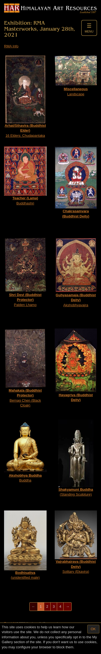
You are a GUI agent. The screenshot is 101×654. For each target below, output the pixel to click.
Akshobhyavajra (76, 272)
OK (93, 629)
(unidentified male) (25, 545)
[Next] (67, 606)
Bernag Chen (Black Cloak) (25, 368)
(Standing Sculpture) (75, 458)
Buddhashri (25, 176)
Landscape (76, 76)
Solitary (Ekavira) (76, 542)
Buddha (25, 450)
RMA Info (11, 46)
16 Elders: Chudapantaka (25, 97)
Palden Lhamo (25, 272)
